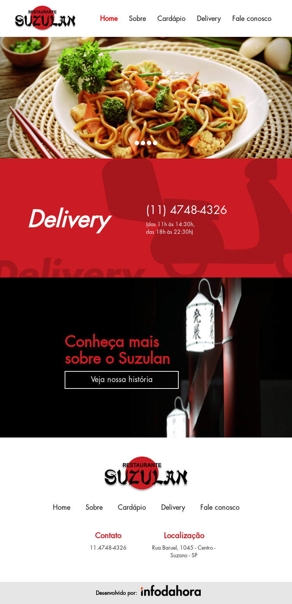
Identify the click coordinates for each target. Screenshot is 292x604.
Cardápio (171, 18)
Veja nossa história (122, 380)
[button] (22, 98)
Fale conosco (251, 18)
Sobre (137, 18)
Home (108, 18)
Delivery (209, 18)
